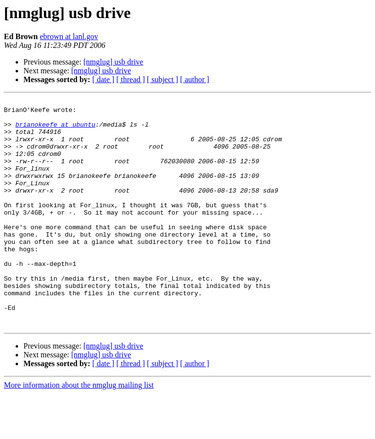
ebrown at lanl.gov (69, 36)
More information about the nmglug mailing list (79, 430)
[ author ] (194, 79)
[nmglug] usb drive (113, 62)
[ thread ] (130, 79)
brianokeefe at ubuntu (55, 130)
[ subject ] (162, 79)
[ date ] (103, 79)
